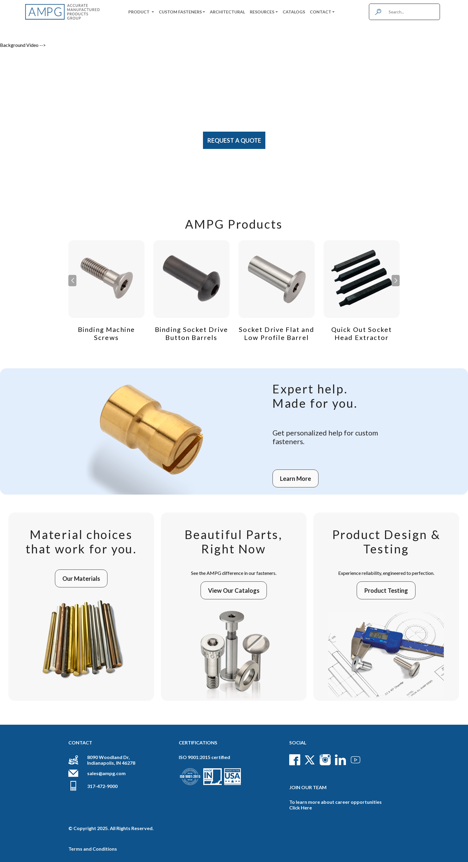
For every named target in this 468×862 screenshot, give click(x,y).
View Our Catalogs (233, 590)
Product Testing (386, 590)
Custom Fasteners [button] (180, 11)
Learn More (295, 478)
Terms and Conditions (92, 849)
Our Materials (81, 578)
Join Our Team (308, 787)
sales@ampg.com (106, 773)
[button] (396, 280)
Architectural (227, 11)
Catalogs (294, 11)
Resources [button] (262, 11)
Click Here (300, 807)
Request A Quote (234, 140)
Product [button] (139, 11)
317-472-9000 (102, 786)
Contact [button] (320, 11)
